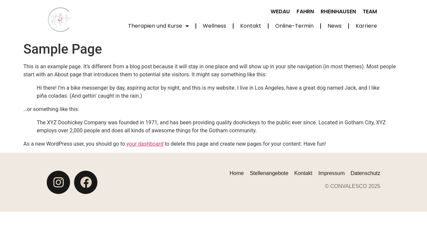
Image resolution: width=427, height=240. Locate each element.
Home (237, 173)
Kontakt (250, 26)
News (335, 26)
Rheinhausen (338, 11)
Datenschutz (365, 173)
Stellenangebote (269, 173)
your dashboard (144, 144)
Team (370, 11)
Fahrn (305, 11)
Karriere (366, 26)
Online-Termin (294, 26)
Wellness (214, 26)
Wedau (280, 11)
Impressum (331, 173)
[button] (14, 225)
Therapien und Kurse (158, 26)
